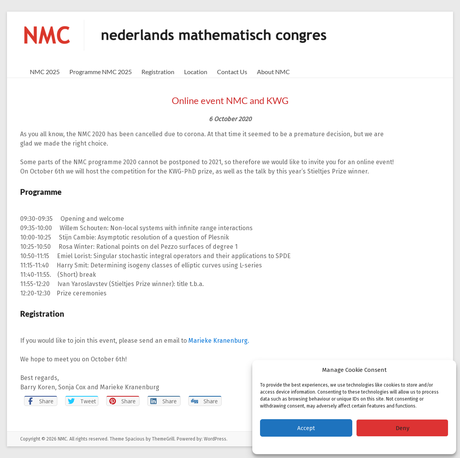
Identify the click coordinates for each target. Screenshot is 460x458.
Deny (402, 428)
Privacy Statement (370, 444)
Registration (157, 71)
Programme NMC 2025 (100, 71)
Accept (306, 428)
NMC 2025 (45, 71)
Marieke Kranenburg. (218, 340)
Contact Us (232, 71)
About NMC (273, 71)
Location (195, 71)
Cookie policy (333, 444)
